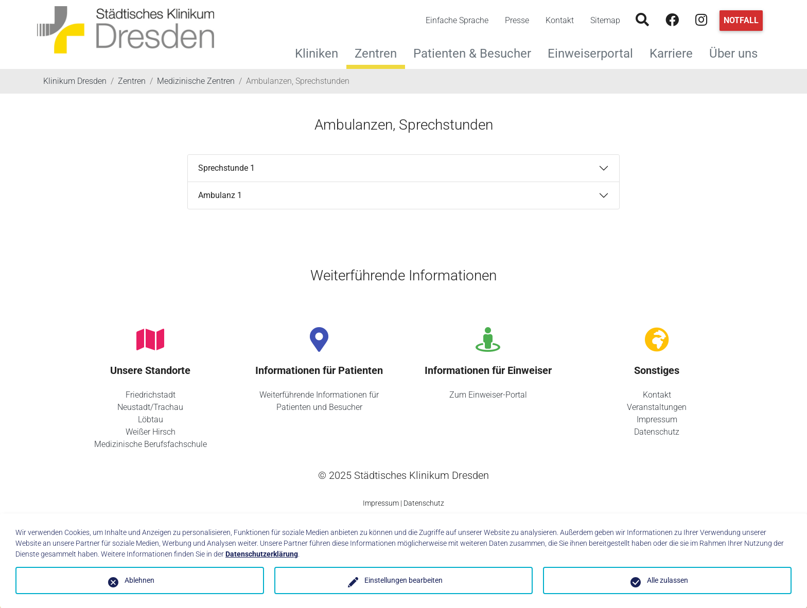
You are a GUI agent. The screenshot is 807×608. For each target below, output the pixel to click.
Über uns (737, 52)
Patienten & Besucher (476, 52)
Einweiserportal (594, 52)
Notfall (741, 20)
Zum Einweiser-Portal (488, 395)
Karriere (675, 52)
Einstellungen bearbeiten (403, 580)
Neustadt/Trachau (150, 407)
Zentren (376, 53)
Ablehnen (139, 580)
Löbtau (150, 419)
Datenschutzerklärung (261, 554)
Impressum (657, 419)
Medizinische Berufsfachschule (150, 444)
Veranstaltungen (657, 407)
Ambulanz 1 (220, 195)
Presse (517, 20)
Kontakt (560, 20)
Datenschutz (656, 432)
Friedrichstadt (151, 395)
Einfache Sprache (457, 20)
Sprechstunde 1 (226, 168)
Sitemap (605, 20)
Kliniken (320, 52)
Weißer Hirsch (151, 432)
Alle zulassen (667, 580)
